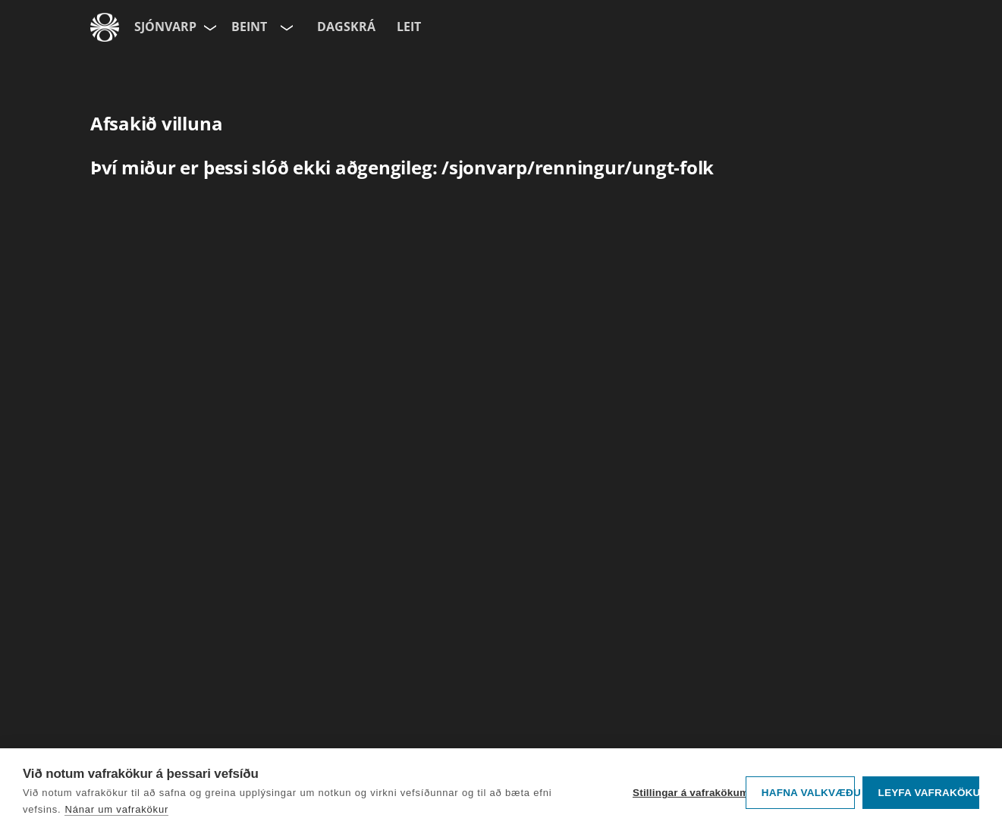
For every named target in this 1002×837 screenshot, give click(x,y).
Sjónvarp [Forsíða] (165, 26)
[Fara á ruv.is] (104, 27)
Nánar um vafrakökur (116, 809)
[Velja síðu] (208, 27)
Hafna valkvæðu (808, 792)
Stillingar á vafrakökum (685, 792)
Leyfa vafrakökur (928, 792)
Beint (249, 26)
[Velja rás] (285, 27)
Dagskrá (346, 26)
